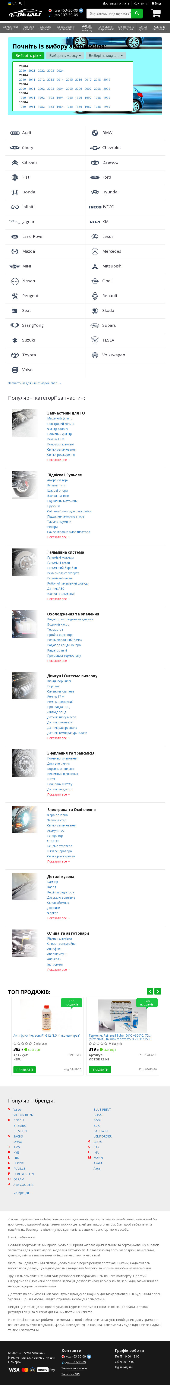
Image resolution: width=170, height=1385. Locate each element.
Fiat (19, 177)
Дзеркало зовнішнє (61, 896)
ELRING (18, 1162)
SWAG (17, 1140)
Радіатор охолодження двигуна (70, 619)
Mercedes (105, 251)
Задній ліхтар (56, 819)
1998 (97, 98)
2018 (97, 79)
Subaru (102, 325)
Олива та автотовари (68, 931)
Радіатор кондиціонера (64, 644)
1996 (78, 98)
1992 (41, 98)
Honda (22, 192)
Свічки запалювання (61, 449)
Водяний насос (58, 624)
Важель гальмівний (61, 593)
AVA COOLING (23, 1183)
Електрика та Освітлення (71, 808)
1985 (69, 107)
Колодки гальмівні (60, 444)
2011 (31, 79)
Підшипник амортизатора (65, 516)
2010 (22, 79)
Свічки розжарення (61, 454)
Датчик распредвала (62, 726)
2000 (22, 89)
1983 (50, 107)
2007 (88, 89)
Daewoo (103, 162)
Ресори (52, 526)
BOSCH (18, 1119)
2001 (31, 89)
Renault (103, 295)
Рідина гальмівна (59, 937)
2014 (60, 79)
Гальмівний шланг (60, 578)
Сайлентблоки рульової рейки (69, 511)
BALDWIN (101, 1129)
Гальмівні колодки (60, 557)
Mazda (22, 251)
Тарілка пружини (59, 521)
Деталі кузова (60, 875)
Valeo (17, 1108)
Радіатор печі (57, 649)
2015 (69, 79)
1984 (60, 107)
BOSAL (98, 1113)
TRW (16, 1146)
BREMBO (19, 1124)
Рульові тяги (56, 485)
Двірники (53, 906)
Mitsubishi (105, 266)
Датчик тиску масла (61, 716)
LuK (16, 1156)
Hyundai (104, 192)
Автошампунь (57, 952)
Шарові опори (57, 490)
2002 (41, 89)
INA (96, 1151)
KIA (98, 221)
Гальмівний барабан (62, 567)
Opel (100, 281)
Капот (51, 886)
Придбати (24, 1068)
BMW (101, 132)
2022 (41, 70)
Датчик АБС (55, 588)
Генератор (55, 834)
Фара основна (57, 814)
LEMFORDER (103, 1135)
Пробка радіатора (60, 634)
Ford (100, 177)
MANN (98, 1156)
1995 (69, 98)
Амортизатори (58, 480)
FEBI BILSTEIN (23, 1172)
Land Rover (26, 236)
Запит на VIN (71, 1373)
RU (20, 3)
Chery (21, 147)
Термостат (55, 629)
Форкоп (52, 911)
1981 (31, 107)
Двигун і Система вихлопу (72, 675)
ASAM (98, 1162)
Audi (20, 132)
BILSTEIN (20, 1129)
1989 (106, 107)
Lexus (101, 236)
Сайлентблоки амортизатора (68, 531)
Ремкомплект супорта (63, 572)
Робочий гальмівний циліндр (68, 583)
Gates (98, 1140)
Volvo (21, 369)
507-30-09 (63, 14)
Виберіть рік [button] (28, 55)
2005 (69, 89)
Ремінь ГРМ (55, 439)
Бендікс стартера (59, 845)
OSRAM (18, 1178)
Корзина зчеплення (61, 767)
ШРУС (51, 778)
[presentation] (150, 990)
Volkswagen (107, 355)
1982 (41, 107)
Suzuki (22, 340)
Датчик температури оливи (67, 732)
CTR (96, 1146)
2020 (22, 70)
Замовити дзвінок (74, 1367)
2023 (50, 70)
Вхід (156, 3)
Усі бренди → (23, 1191)
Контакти (141, 3)
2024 (60, 70)
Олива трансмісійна (61, 942)
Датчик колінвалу (60, 721)
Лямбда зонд (56, 711)
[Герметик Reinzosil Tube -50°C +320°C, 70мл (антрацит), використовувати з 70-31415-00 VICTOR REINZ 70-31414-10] (122, 1014)
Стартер (53, 839)
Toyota (22, 355)
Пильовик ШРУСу (59, 783)
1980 (22, 107)
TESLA (101, 340)
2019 (106, 79)
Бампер (52, 880)
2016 (78, 79)
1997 (88, 98)
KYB (16, 1151)
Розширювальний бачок (64, 639)
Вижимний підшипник (62, 773)
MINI (20, 266)
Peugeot (24, 295)
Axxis (97, 1167)
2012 (41, 79)
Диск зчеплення (58, 762)
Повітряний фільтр (61, 423)
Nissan (22, 281)
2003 (50, 89)
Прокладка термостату (64, 655)
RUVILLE (19, 1167)
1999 (106, 98)
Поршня (53, 685)
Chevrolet (105, 147)
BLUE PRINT (102, 1108)
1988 (97, 107)
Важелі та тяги (58, 495)
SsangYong (26, 325)
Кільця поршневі (59, 680)
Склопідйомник (58, 901)
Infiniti (22, 207)
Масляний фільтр (59, 418)
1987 (88, 107)
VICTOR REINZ (23, 1113)
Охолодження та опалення (73, 613)
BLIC (97, 1124)
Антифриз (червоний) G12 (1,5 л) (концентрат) (47, 1034)
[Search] (137, 13)
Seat (20, 310)
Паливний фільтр (59, 434)
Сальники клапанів (60, 690)
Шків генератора (59, 850)
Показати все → (59, 459)
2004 (60, 89)
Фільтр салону (57, 429)
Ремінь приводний (60, 701)
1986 (78, 107)
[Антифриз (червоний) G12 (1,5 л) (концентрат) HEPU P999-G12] (47, 1014)
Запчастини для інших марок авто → (34, 383)
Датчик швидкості (60, 788)
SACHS (18, 1135)
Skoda (101, 310)
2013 (50, 79)
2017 (88, 79)
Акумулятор (55, 829)
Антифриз (54, 947)
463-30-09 (63, 10)
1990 (22, 98)
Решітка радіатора (60, 891)
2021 (31, 70)
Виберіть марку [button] (65, 55)
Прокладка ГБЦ (58, 706)
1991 (31, 98)
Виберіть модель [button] (106, 55)
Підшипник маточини (62, 500)
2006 (78, 89)
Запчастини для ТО (66, 413)
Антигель (54, 957)
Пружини (53, 506)
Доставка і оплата (116, 3)
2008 (97, 89)
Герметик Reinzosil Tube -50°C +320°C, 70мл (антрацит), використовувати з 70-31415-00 (120, 1035)
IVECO (101, 207)
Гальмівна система (65, 551)
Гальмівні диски (58, 562)
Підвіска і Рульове (64, 474)
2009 (106, 89)
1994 (60, 98)
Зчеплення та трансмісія (70, 752)
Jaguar (22, 221)
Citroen (23, 162)
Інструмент (55, 963)
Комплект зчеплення (62, 757)
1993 (50, 98)
